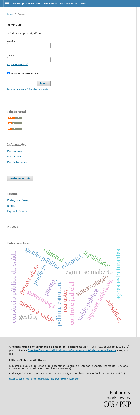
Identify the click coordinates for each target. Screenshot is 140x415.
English (11, 205)
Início (10, 14)
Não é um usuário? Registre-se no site (27, 89)
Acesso (44, 83)
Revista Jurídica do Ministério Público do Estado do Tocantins (49, 3)
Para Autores (14, 156)
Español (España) (17, 211)
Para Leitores (14, 151)
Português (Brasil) (18, 200)
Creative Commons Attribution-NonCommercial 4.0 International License (72, 350)
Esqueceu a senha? (17, 64)
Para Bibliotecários (17, 162)
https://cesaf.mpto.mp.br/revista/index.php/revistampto (44, 378)
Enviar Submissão (20, 178)
